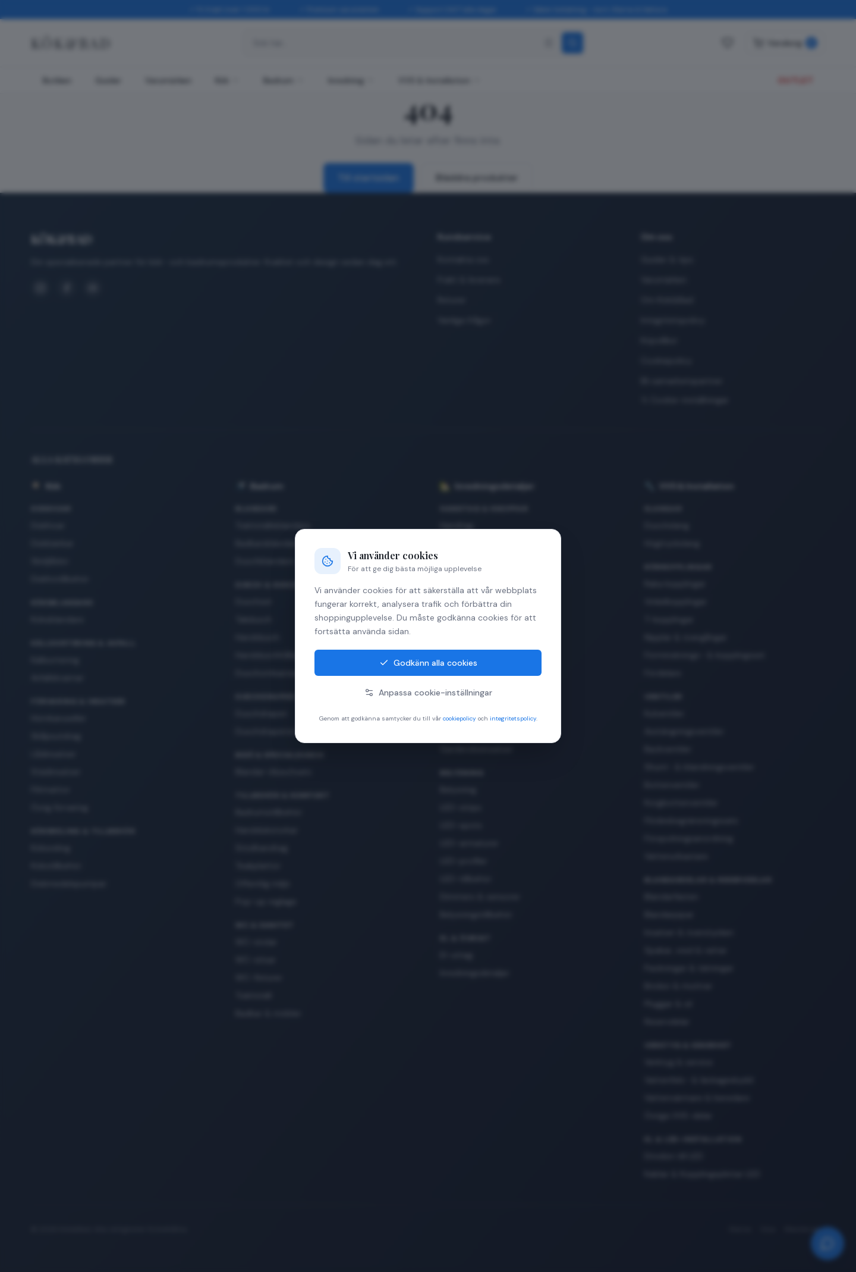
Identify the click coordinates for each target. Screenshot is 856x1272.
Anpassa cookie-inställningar (428, 692)
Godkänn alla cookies (428, 662)
